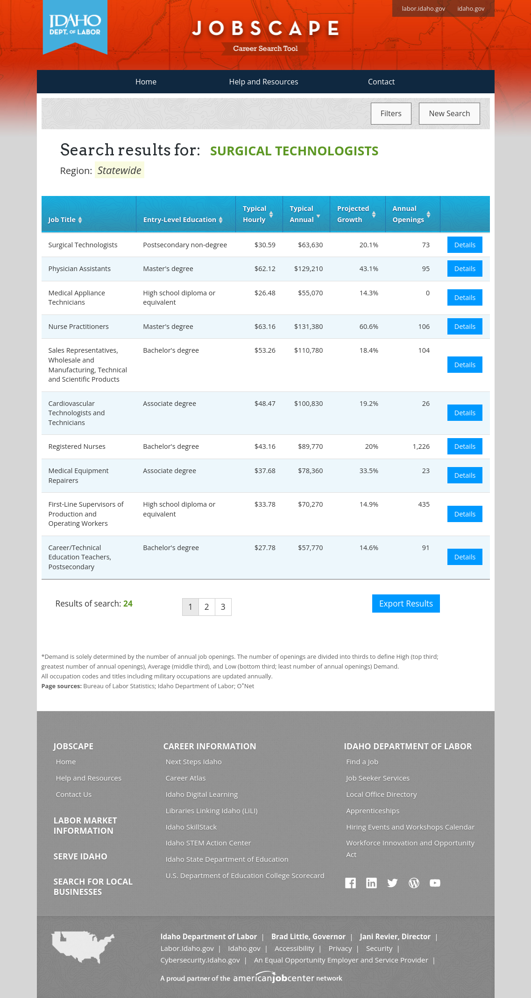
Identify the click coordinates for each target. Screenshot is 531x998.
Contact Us (74, 794)
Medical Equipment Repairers (79, 475)
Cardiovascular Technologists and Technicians (77, 413)
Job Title (62, 219)
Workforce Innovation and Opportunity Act (410, 848)
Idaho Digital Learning (202, 794)
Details (465, 244)
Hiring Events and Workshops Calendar (410, 826)
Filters (391, 113)
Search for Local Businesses (93, 886)
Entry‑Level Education (179, 219)
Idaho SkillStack (191, 826)
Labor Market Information (85, 825)
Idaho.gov (244, 948)
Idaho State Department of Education (227, 859)
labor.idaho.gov (424, 8)
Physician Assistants (80, 268)
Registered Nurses (77, 446)
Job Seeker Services (378, 777)
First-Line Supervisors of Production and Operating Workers (86, 514)
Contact (381, 82)
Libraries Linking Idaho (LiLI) (212, 810)
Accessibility (294, 948)
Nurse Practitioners (79, 326)
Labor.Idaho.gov (186, 948)
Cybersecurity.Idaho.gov (200, 959)
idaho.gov (470, 8)
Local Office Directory (381, 794)
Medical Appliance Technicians (77, 297)
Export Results (406, 603)
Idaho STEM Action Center (208, 842)
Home (145, 82)
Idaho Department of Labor (408, 746)
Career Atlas (186, 777)
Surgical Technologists (83, 244)
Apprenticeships (372, 810)
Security (379, 948)
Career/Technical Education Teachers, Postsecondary (80, 557)
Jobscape (74, 746)
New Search (449, 113)
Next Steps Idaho (194, 761)
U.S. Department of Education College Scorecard (245, 875)
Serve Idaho (80, 856)
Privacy (340, 948)
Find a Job (362, 761)
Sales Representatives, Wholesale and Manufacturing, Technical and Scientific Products (88, 365)
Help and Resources (263, 82)
